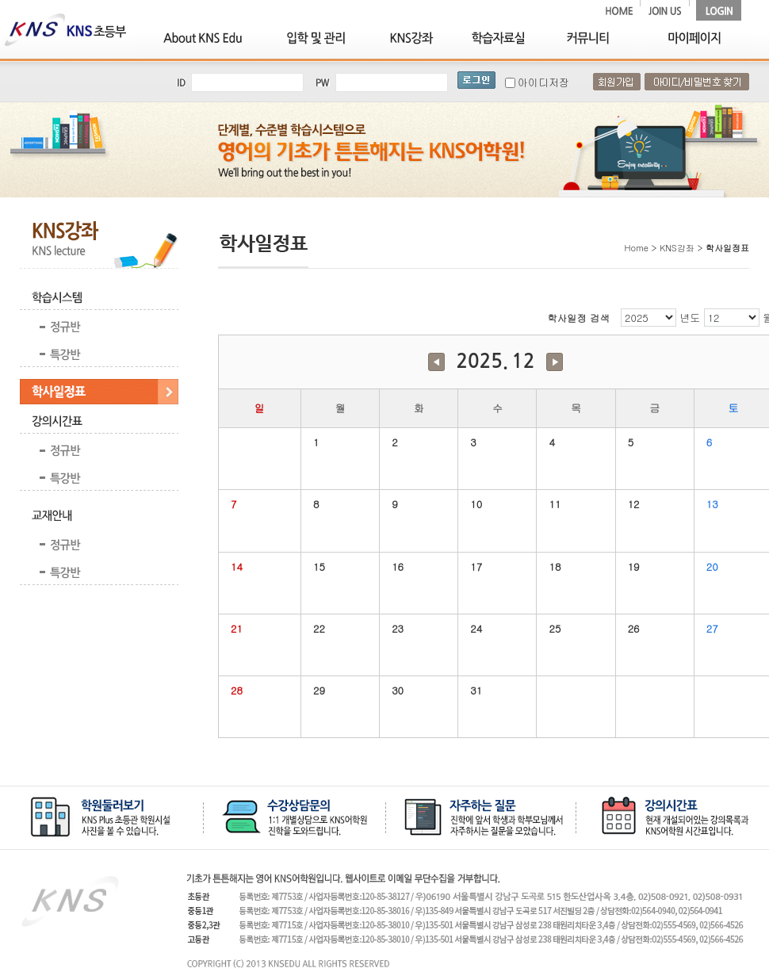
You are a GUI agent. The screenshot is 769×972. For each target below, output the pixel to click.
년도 (689, 317)
